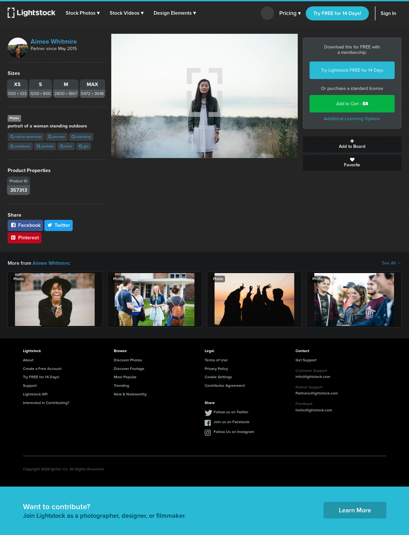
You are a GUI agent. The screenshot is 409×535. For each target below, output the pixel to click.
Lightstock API (35, 394)
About (28, 360)
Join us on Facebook (231, 422)
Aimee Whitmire (54, 41)
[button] (82, 13)
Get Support (306, 360)
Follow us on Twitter (231, 412)
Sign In (388, 13)
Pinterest (24, 237)
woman (56, 137)
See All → (391, 263)
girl (84, 146)
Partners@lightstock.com (317, 393)
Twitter (58, 225)
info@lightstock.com (313, 377)
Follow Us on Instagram (234, 432)
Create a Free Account (42, 369)
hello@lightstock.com (314, 410)
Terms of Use (216, 360)
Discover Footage (129, 369)
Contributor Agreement (225, 385)
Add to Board (352, 144)
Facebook (25, 225)
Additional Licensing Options (352, 118)
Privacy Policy (216, 369)
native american (26, 137)
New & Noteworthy (130, 394)
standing (81, 137)
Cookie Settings (218, 377)
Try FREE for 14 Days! (337, 13)
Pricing (290, 13)
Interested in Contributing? (46, 403)
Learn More (355, 510)
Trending (121, 385)
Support (30, 385)
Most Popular (125, 377)
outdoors (20, 146)
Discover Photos (128, 360)
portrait (45, 146)
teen (66, 146)
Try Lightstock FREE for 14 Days (352, 70)
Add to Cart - (352, 103)
